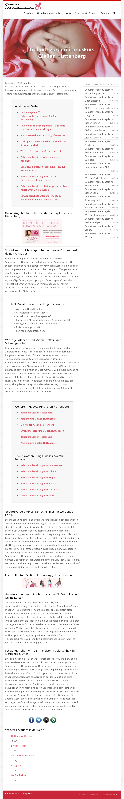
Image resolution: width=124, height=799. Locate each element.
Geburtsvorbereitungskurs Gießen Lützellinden (101, 128)
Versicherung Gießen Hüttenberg (38, 418)
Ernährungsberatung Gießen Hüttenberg (42, 430)
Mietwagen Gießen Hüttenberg (37, 424)
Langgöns (16, 765)
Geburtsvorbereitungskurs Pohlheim (101, 143)
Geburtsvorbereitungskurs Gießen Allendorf (101, 183)
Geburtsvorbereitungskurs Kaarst (38, 483)
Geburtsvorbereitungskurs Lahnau (101, 228)
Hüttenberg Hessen (21, 735)
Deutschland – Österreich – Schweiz (92, 13)
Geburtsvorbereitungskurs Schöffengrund (101, 198)
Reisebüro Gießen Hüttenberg (36, 412)
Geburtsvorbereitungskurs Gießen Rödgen (101, 220)
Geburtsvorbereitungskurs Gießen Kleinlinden (101, 150)
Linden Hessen (18, 745)
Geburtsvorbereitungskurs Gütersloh (39, 489)
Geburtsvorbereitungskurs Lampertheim (41, 465)
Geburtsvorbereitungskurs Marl (37, 495)
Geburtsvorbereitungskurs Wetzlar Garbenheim (101, 176)
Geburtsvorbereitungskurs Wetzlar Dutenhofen (101, 213)
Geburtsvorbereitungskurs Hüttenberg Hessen (101, 91)
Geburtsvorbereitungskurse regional (54, 13)
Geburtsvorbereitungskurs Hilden (38, 471)
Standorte (29, 13)
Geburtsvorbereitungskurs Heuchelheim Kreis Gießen (101, 165)
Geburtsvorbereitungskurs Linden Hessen (101, 99)
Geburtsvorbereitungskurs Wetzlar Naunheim (101, 206)
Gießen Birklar (18, 775)
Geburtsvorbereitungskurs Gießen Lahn (101, 191)
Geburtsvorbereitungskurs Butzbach (101, 158)
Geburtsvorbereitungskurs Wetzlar (101, 235)
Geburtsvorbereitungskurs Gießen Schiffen (101, 136)
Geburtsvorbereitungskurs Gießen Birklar (101, 121)
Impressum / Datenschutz (88, 795)
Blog (115, 13)
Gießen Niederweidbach (23, 755)
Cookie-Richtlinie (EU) (109, 795)
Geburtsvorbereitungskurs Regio (37, 477)
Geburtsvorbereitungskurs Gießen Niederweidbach (101, 106)
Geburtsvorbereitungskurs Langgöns (101, 113)
